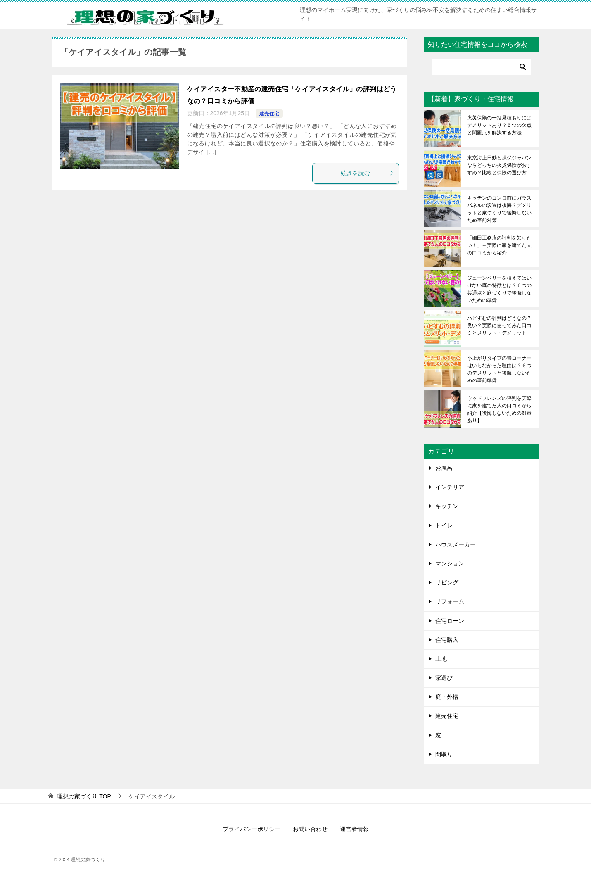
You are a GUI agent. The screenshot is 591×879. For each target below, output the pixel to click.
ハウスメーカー (455, 544)
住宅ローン (449, 621)
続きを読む (367, 173)
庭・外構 (446, 697)
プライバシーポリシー (251, 829)
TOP (84, 796)
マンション (449, 563)
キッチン (446, 506)
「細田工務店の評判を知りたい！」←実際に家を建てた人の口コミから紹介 (499, 245)
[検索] (481, 67)
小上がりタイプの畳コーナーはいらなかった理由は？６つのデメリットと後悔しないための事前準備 (499, 369)
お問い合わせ (310, 829)
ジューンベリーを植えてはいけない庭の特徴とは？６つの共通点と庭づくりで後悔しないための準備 (499, 289)
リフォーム (449, 601)
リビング (446, 582)
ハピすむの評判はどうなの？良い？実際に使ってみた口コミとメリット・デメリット (499, 325)
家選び (444, 678)
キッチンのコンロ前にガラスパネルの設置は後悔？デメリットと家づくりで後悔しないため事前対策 (499, 209)
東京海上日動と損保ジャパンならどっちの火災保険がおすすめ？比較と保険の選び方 (499, 165)
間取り (444, 754)
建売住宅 (269, 113)
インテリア (449, 487)
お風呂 (444, 468)
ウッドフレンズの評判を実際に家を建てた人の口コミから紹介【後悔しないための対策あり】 (499, 409)
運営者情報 (354, 829)
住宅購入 (446, 640)
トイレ (444, 525)
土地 (441, 659)
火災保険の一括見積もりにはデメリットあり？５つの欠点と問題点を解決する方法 (499, 125)
